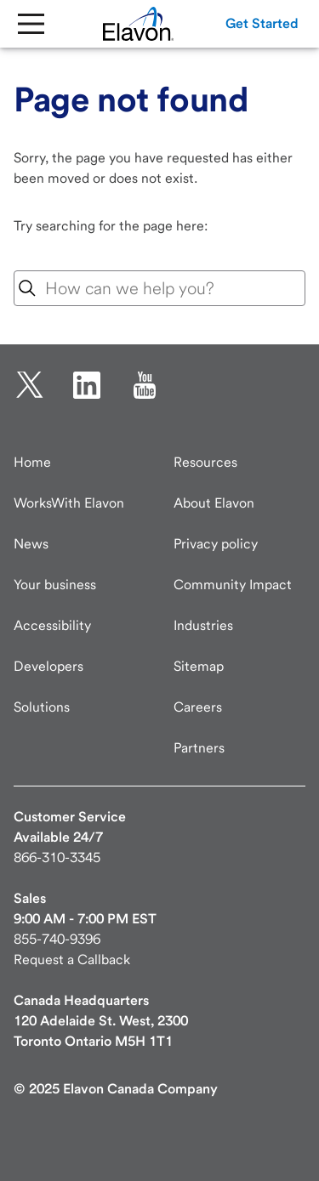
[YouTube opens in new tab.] (144, 385)
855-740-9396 (57, 939)
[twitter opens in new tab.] (29, 385)
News (31, 544)
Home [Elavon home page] (32, 462)
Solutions (42, 707)
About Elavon (214, 503)
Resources (205, 462)
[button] (262, 23)
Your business (55, 584)
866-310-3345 (57, 857)
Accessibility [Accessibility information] (52, 625)
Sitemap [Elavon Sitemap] (199, 666)
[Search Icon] (27, 288)
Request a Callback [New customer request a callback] (72, 959)
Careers (198, 707)
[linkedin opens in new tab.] (86, 385)
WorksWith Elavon (69, 503)
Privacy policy (216, 544)
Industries (203, 625)
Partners (199, 748)
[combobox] (159, 288)
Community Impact (233, 584)
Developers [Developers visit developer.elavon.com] (48, 666)
